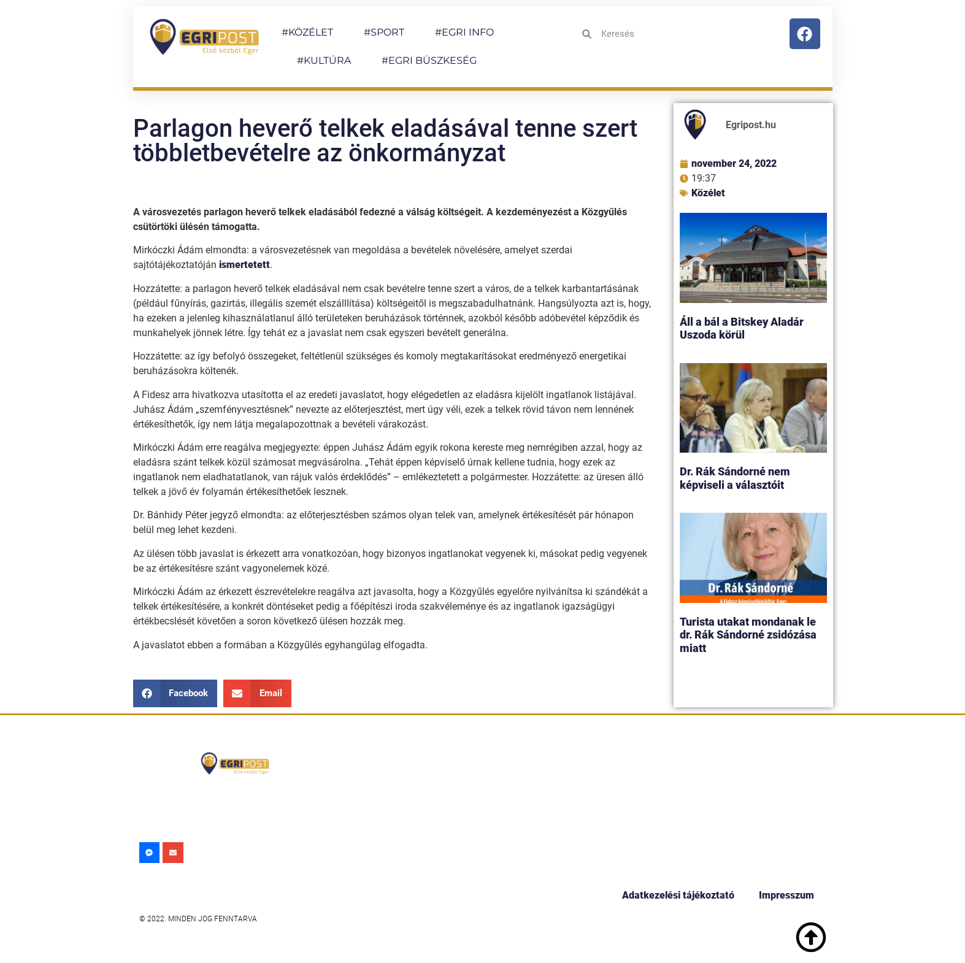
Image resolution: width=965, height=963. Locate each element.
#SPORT (384, 32)
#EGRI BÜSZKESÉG (429, 60)
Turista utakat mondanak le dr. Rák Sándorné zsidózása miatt (748, 634)
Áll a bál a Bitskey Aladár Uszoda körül (742, 328)
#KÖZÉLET (307, 32)
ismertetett (244, 264)
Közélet (708, 193)
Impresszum (786, 895)
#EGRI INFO (464, 32)
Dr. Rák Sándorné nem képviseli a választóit (735, 478)
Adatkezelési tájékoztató (678, 895)
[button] (175, 693)
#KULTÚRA (324, 60)
